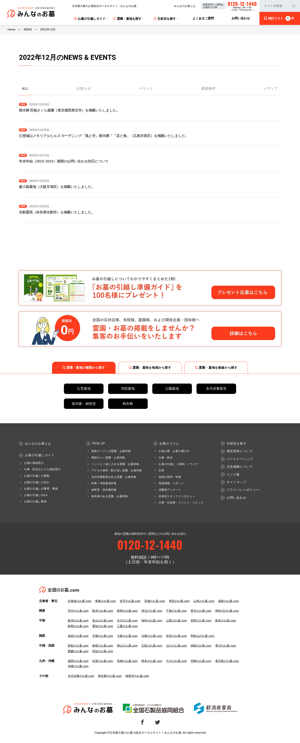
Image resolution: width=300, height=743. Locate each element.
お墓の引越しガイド (40, 455)
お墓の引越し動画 (35, 501)
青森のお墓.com (105, 601)
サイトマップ (236, 482)
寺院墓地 (128, 388)
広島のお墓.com (151, 645)
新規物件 (208, 88)
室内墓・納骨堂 (84, 404)
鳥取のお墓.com (78, 645)
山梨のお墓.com (176, 620)
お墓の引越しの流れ (36, 482)
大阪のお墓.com (127, 636)
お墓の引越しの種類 (36, 475)
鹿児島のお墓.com (227, 661)
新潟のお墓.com (78, 620)
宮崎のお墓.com (201, 661)
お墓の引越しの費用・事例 (41, 488)
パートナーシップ (240, 459)
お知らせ (83, 88)
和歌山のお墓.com (202, 636)
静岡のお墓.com (78, 626)
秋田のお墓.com (179, 601)
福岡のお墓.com (78, 661)
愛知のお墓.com (102, 626)
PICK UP (98, 443)
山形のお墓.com (203, 601)
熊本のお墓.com (151, 661)
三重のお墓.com (127, 626)
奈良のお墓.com (176, 636)
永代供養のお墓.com (81, 676)
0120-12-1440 (150, 544)
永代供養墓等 (216, 388)
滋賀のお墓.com (78, 636)
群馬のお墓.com (127, 611)
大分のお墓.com (176, 661)
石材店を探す (236, 443)
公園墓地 (172, 388)
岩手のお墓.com (130, 601)
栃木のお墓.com (102, 611)
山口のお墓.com (176, 645)
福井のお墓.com (151, 620)
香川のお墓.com (225, 645)
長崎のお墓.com (127, 661)
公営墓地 (84, 388)
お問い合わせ (236, 497)
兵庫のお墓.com (151, 636)
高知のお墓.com (102, 651)
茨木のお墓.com (78, 611)
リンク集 (233, 474)
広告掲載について (240, 466)
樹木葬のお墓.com (110, 676)
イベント (146, 88)
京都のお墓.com (102, 636)
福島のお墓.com (228, 601)
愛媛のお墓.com (78, 651)
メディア (271, 88)
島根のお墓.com (102, 645)
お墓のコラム (169, 443)
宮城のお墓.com (154, 601)
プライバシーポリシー (243, 490)
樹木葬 (128, 404)
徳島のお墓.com (201, 645)
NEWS (28, 29)
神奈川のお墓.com (227, 611)
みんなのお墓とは (184, 5)
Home (11, 29)
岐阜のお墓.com (225, 620)
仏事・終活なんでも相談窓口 (42, 469)
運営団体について (240, 451)
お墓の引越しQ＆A (36, 495)
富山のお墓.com (102, 620)
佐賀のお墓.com (102, 661)
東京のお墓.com (201, 611)
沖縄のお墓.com (78, 666)
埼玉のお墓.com (151, 611)
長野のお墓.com (201, 620)
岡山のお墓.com (127, 645)
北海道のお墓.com (79, 601)
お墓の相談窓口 (34, 462)
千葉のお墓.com (176, 611)
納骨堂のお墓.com (137, 676)
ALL (25, 88)
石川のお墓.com (127, 620)
